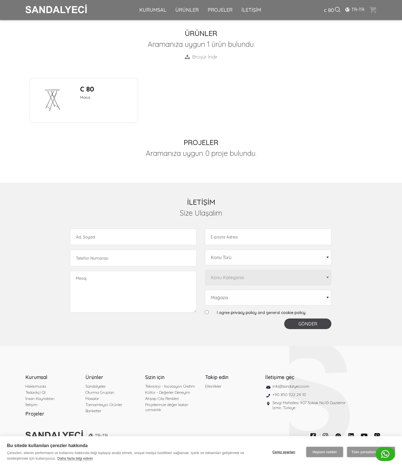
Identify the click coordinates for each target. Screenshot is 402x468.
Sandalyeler (95, 386)
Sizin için (154, 377)
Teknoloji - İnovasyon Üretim (170, 386)
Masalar (92, 398)
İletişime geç (279, 377)
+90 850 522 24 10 (289, 394)
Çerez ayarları (283, 452)
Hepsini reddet (325, 452)
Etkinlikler (213, 386)
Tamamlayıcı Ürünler (103, 404)
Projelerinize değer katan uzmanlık (166, 407)
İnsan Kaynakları (39, 398)
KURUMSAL (152, 10)
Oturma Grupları (99, 392)
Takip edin (216, 377)
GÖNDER (307, 324)
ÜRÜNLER (187, 10)
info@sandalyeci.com (290, 386)
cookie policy (293, 312)
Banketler (93, 410)
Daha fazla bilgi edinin (75, 458)
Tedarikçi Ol (35, 392)
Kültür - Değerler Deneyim (167, 392)
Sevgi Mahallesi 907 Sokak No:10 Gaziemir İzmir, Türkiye (309, 405)
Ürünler (94, 377)
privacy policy (244, 312)
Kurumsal (36, 377)
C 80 (87, 89)
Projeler (34, 414)
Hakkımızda (35, 386)
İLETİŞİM (251, 10)
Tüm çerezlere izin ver (371, 452)
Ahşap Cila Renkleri (162, 398)
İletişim (31, 404)
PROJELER (220, 10)
